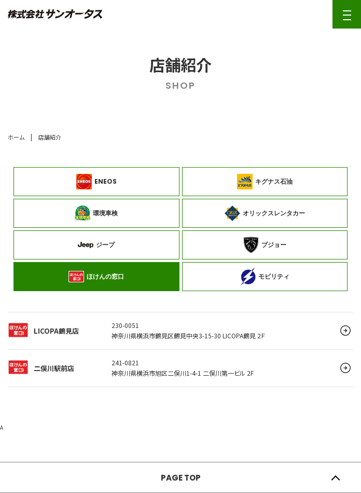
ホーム (16, 137)
